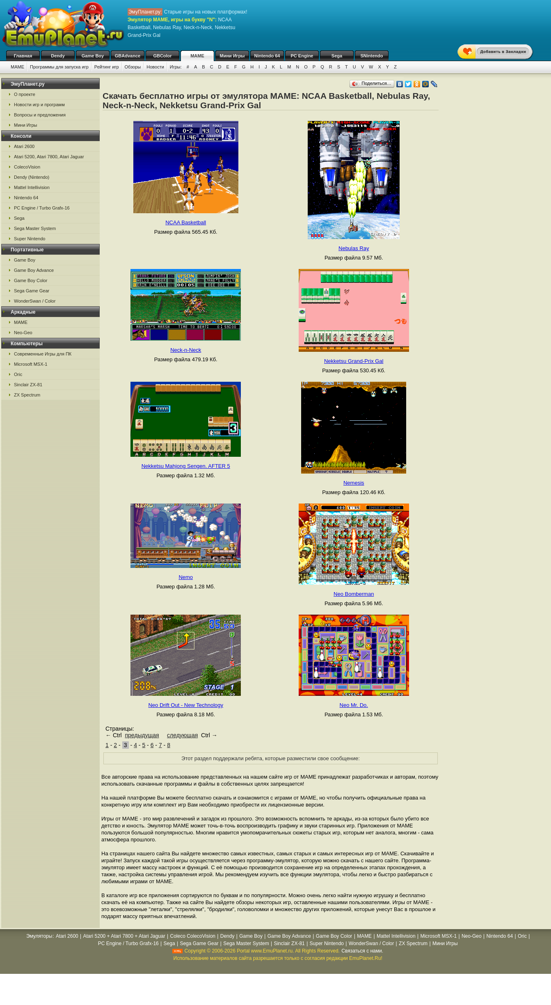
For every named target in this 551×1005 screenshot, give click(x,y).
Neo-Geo (23, 332)
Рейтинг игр (106, 66)
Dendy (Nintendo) (31, 177)
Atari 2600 (24, 146)
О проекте (24, 94)
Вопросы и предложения (40, 114)
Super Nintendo (29, 238)
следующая (182, 735)
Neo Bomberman (354, 594)
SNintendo (372, 55)
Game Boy (93, 55)
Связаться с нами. (362, 951)
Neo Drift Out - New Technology (185, 705)
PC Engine (301, 55)
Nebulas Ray (353, 248)
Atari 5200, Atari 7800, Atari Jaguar (49, 156)
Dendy (58, 55)
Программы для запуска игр (59, 66)
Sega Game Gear (31, 290)
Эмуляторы (39, 936)
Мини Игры (232, 55)
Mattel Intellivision (32, 187)
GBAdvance (127, 55)
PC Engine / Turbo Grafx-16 (42, 207)
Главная (23, 55)
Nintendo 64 (267, 55)
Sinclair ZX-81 (28, 384)
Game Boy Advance (34, 270)
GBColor (162, 55)
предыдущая (142, 735)
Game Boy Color (30, 280)
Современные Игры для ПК (42, 353)
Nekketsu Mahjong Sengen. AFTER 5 (186, 466)
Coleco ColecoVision (192, 936)
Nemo (185, 577)
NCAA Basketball (185, 222)
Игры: (176, 66)
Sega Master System (35, 228)
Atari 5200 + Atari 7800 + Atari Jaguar (124, 936)
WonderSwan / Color (34, 301)
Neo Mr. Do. (354, 705)
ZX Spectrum (27, 394)
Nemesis (353, 483)
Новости (155, 66)
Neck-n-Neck (185, 350)
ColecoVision (27, 166)
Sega (337, 55)
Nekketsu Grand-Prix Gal (354, 361)
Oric (18, 374)
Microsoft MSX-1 (30, 364)
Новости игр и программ (39, 104)
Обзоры (133, 66)
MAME (197, 55)
